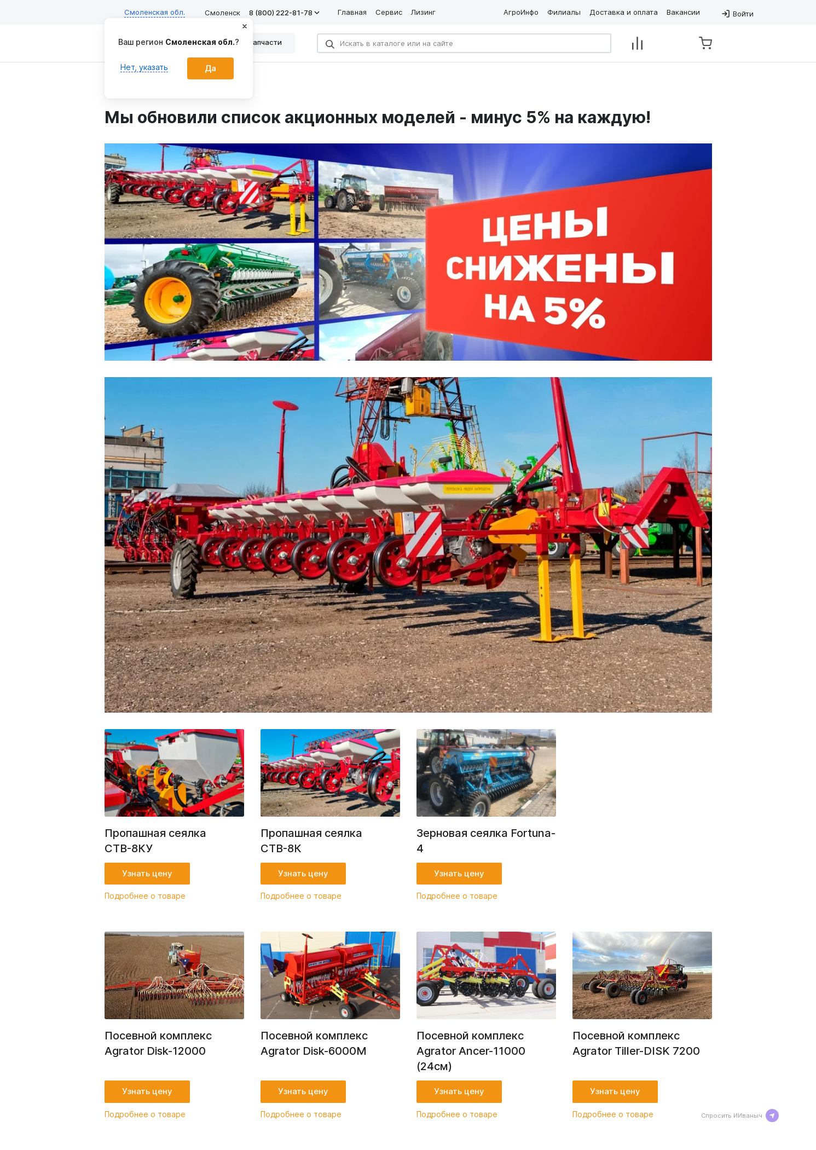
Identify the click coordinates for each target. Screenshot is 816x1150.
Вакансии (683, 12)
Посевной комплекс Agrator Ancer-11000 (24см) (470, 1051)
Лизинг (423, 12)
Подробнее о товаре (145, 895)
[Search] (464, 43)
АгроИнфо (521, 12)
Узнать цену (147, 873)
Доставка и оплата (623, 12)
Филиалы (564, 12)
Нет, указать (144, 67)
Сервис (388, 12)
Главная (352, 12)
